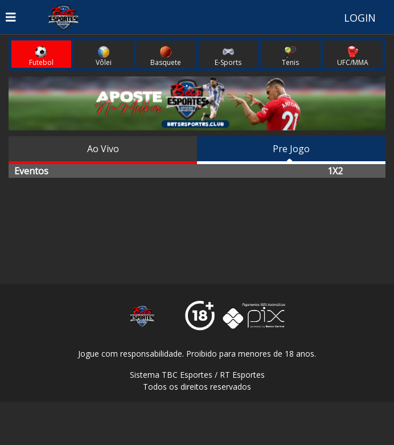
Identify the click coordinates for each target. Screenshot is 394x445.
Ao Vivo (103, 148)
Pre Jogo (291, 148)
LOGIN (360, 18)
